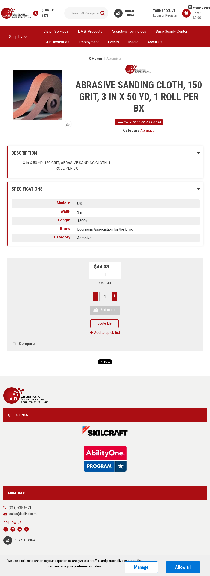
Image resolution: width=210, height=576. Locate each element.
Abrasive (113, 58)
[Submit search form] (102, 13)
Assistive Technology (129, 31)
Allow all (183, 567)
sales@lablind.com (23, 514)
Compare (23, 344)
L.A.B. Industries (56, 42)
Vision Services (56, 31)
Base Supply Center (171, 31)
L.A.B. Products (90, 31)
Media (133, 42)
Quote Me (105, 323)
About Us (155, 42)
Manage (141, 567)
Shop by (15, 37)
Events (113, 42)
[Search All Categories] (86, 13)
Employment (89, 42)
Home (95, 58)
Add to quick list (105, 332)
